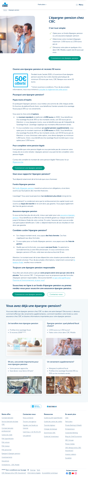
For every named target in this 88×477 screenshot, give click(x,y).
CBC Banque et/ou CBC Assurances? (14, 473)
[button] (79, 4)
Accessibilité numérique (50, 473)
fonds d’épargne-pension (24, 188)
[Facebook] (67, 472)
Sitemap (32, 470)
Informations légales (34, 473)
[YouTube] (72, 472)
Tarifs (38, 470)
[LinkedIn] (70, 472)
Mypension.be (18, 162)
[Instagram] (75, 472)
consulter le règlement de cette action (53, 90)
